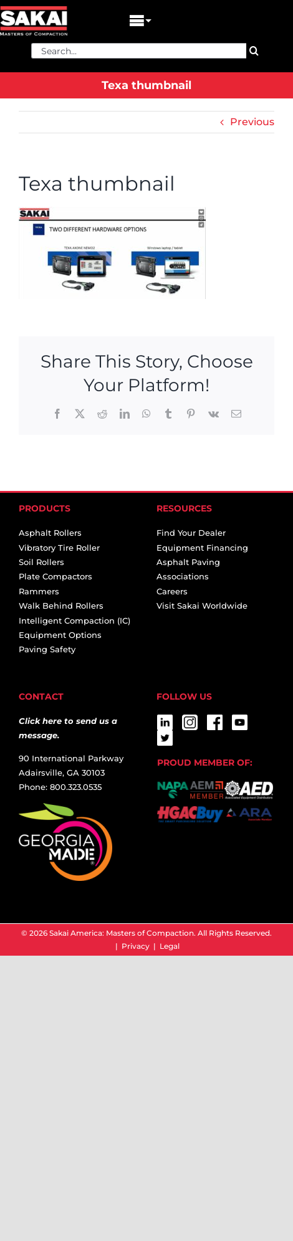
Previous (252, 122)
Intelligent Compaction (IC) (74, 620)
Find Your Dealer (191, 533)
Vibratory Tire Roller (59, 548)
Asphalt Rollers (50, 533)
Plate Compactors (55, 576)
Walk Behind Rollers (61, 606)
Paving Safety (47, 649)
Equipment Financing (202, 548)
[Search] (254, 51)
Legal (170, 946)
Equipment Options (60, 635)
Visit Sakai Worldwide (201, 606)
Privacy (136, 946)
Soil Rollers (41, 562)
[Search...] (138, 51)
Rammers (39, 591)
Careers (172, 591)
